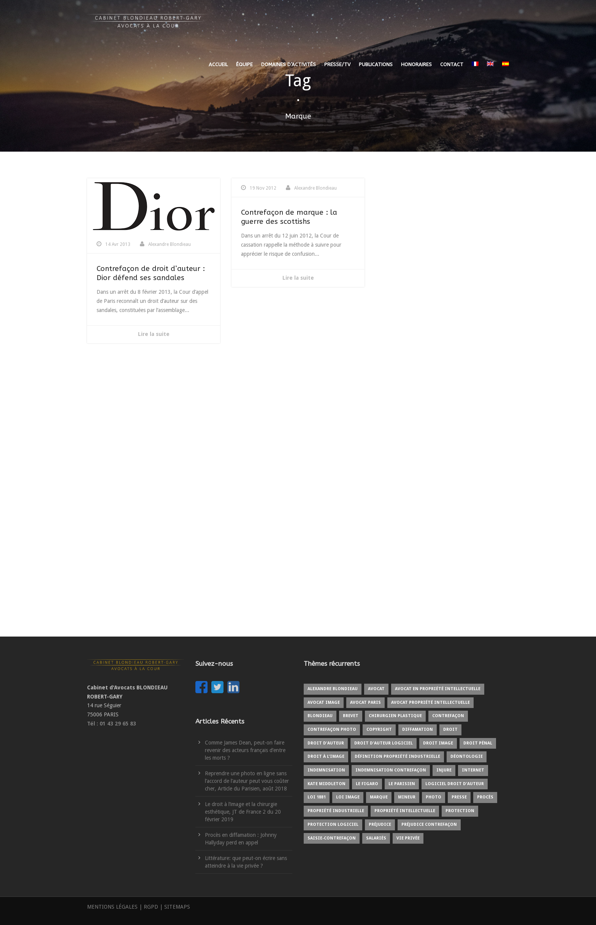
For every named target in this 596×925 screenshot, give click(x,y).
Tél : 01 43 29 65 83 (111, 724)
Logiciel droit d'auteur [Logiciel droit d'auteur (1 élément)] (454, 783)
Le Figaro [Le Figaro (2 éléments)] (367, 783)
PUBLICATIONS (376, 64)
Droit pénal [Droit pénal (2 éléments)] (477, 743)
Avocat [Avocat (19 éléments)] (376, 688)
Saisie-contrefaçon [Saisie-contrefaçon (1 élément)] (332, 838)
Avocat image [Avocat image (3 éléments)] (324, 702)
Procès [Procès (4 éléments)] (485, 797)
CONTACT (451, 64)
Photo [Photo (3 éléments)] (433, 797)
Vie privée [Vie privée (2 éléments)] (408, 838)
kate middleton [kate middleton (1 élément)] (327, 783)
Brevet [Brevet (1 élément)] (350, 715)
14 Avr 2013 (117, 244)
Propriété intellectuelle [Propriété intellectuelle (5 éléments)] (404, 810)
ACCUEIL (218, 64)
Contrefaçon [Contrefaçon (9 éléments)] (448, 715)
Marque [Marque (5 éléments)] (379, 797)
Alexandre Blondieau (169, 244)
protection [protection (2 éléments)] (459, 810)
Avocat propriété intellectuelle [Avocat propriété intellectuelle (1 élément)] (430, 702)
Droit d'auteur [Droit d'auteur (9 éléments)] (326, 743)
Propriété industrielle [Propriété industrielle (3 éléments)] (336, 810)
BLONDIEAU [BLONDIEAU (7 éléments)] (320, 715)
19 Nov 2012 (263, 188)
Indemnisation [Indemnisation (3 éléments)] (326, 770)
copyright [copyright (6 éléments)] (379, 729)
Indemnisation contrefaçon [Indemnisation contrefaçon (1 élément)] (390, 770)
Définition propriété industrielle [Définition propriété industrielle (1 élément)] (397, 756)
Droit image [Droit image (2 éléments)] (438, 743)
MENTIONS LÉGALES (112, 907)
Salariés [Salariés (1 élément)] (376, 838)
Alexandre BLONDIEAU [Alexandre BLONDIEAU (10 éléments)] (333, 688)
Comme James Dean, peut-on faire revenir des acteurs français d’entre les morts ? (245, 750)
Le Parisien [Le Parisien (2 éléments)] (401, 783)
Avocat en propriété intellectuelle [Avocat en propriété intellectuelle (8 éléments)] (437, 688)
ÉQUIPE (244, 64)
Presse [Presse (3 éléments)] (459, 797)
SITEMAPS (177, 907)
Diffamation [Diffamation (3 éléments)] (417, 729)
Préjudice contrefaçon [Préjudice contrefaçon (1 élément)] (429, 824)
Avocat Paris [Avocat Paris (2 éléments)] (365, 702)
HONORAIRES (416, 64)
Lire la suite (154, 334)
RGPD (151, 907)
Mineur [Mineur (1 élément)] (406, 797)
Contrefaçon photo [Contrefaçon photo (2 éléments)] (332, 729)
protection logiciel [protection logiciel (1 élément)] (333, 824)
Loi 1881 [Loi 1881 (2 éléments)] (317, 797)
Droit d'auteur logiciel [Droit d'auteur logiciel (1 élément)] (383, 743)
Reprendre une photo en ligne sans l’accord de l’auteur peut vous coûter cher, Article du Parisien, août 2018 (247, 781)
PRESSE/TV (337, 64)
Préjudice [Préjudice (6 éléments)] (380, 824)
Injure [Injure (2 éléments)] (444, 770)
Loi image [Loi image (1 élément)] (348, 797)
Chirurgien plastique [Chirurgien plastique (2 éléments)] (395, 715)
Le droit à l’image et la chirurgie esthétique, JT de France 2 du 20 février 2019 (243, 811)
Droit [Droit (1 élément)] (450, 729)
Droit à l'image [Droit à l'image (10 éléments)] (326, 756)
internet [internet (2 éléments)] (473, 770)
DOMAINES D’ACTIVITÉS (288, 64)
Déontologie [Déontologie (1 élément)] (466, 756)
